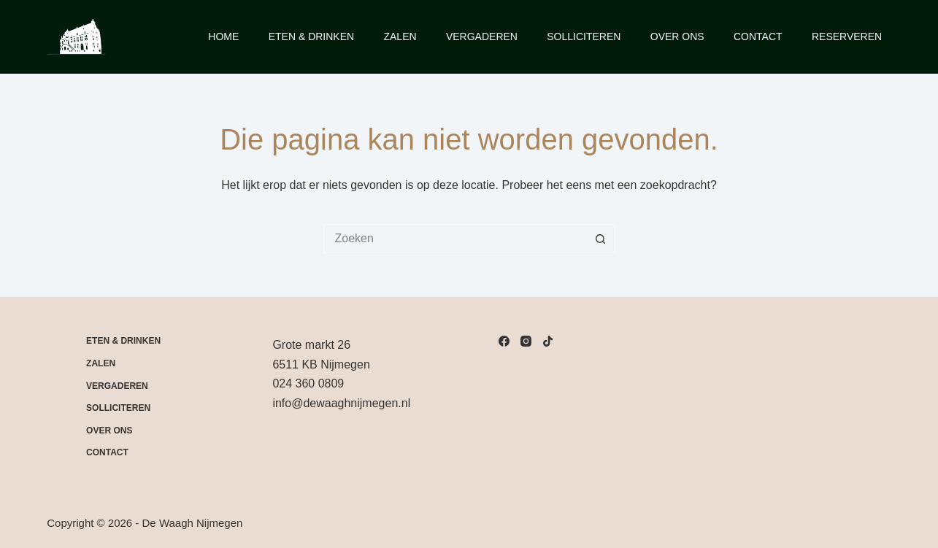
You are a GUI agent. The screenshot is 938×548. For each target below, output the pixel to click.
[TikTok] (547, 341)
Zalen (399, 36)
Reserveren (847, 36)
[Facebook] (504, 341)
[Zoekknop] (600, 238)
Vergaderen (482, 36)
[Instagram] (525, 341)
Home (223, 36)
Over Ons (677, 36)
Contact (758, 36)
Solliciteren (583, 36)
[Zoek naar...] (454, 238)
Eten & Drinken (311, 36)
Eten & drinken (123, 341)
